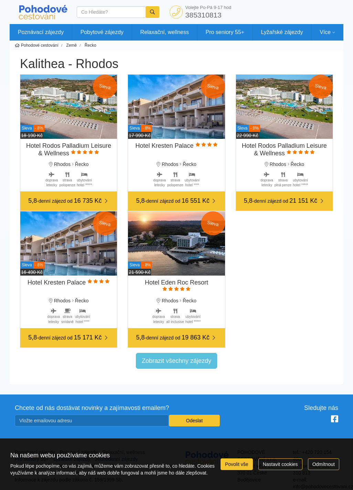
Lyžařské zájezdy (282, 32)
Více (325, 32)
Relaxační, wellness (164, 32)
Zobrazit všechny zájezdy (176, 360)
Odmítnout (323, 464)
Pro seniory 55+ (225, 32)
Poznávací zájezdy (41, 32)
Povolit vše (236, 464)
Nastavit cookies (280, 464)
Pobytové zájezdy (102, 32)
